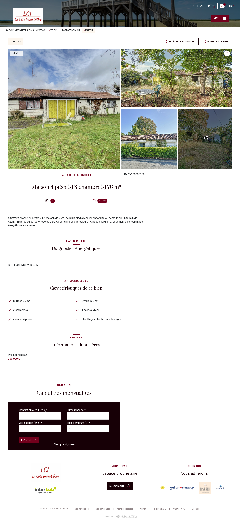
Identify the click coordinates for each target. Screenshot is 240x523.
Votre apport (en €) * (30, 422)
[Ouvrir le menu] (220, 18)
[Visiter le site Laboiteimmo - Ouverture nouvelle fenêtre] (125, 516)
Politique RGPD (159, 509)
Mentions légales (125, 509)
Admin (143, 509)
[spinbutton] (88, 428)
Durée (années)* (76, 410)
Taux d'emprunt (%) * (78, 422)
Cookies (196, 509)
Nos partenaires (103, 509)
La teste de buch (71, 30)
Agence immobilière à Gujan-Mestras (25, 30)
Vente (53, 30)
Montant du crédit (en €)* (33, 410)
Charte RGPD (179, 509)
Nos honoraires (82, 509)
